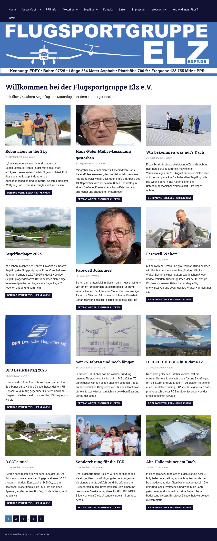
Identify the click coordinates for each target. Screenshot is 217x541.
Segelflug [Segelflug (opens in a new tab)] (90, 9)
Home (12, 9)
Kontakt (108, 9)
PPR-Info (51, 9)
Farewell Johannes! (95, 270)
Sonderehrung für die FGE (101, 461)
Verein (32, 157)
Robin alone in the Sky (27, 151)
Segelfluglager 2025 (24, 253)
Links (122, 9)
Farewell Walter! (162, 253)
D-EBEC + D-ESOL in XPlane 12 (175, 362)
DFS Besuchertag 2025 (27, 370)
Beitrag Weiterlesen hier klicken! (28, 192)
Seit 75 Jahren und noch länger (106, 362)
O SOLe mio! (17, 461)
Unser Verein (31, 9)
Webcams (159, 9)
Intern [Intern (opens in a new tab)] (12, 18)
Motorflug (70, 9)
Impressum (138, 9)
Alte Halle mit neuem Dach (172, 461)
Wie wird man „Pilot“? (185, 9)
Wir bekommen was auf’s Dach (176, 152)
